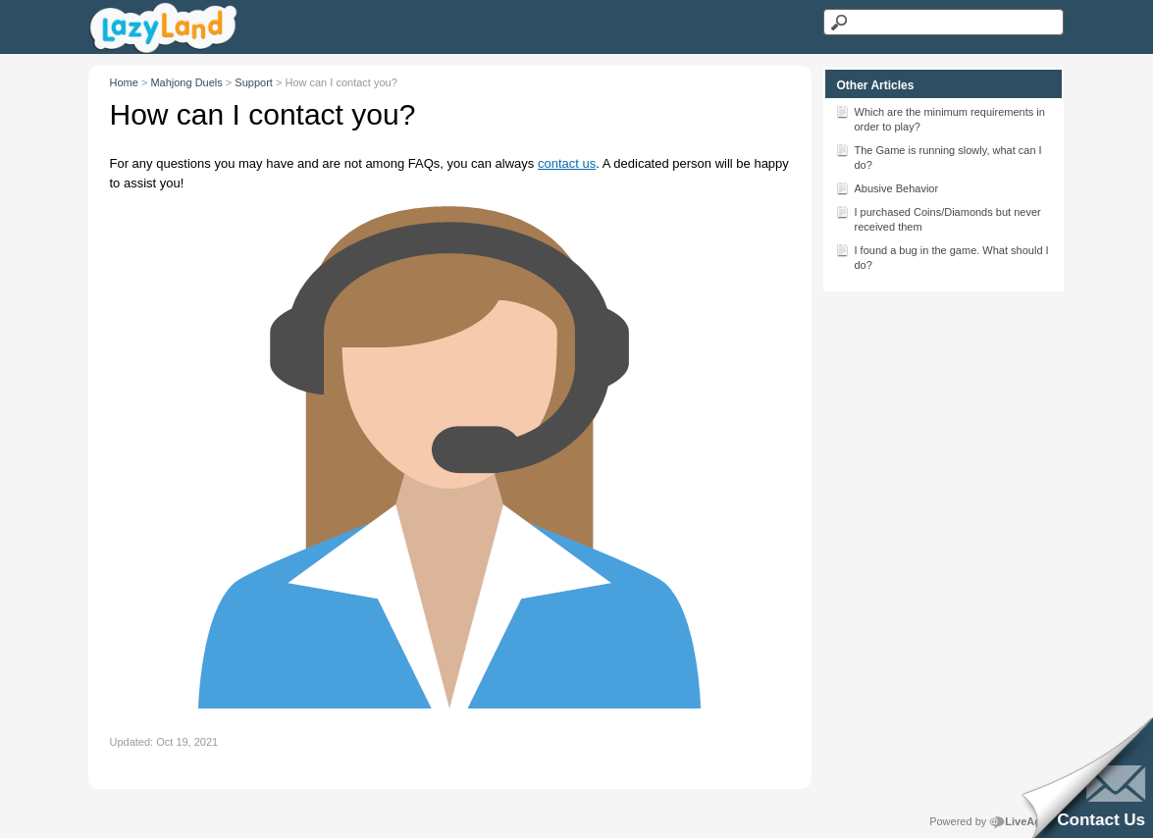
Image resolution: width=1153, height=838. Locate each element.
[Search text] (943, 22)
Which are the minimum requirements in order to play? (940, 117)
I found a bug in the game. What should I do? (942, 256)
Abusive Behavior (887, 187)
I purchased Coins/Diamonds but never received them (938, 218)
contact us (567, 163)
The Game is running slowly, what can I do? (938, 156)
